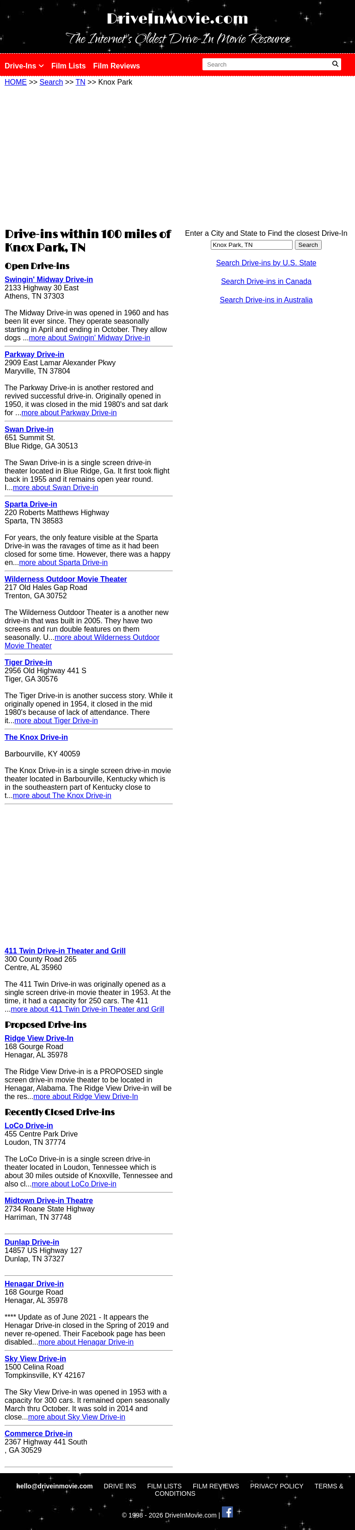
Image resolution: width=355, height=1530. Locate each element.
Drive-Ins (24, 66)
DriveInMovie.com (177, 19)
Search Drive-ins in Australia (266, 300)
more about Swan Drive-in (55, 488)
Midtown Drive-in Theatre (49, 1200)
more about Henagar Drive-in (86, 1342)
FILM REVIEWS (216, 1486)
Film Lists (68, 66)
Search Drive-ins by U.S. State (266, 263)
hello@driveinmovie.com (55, 1486)
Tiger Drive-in (28, 662)
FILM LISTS (164, 1486)
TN (81, 82)
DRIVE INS (120, 1486)
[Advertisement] (88, 156)
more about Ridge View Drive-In (85, 1096)
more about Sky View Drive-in (76, 1417)
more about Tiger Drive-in (56, 721)
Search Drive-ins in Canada (266, 281)
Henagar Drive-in (34, 1284)
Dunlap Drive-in (32, 1242)
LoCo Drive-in (29, 1126)
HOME (16, 82)
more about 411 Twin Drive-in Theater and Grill (87, 1009)
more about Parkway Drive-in (68, 413)
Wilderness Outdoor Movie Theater (66, 579)
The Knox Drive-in (36, 737)
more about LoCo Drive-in (74, 1184)
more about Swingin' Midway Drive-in (89, 338)
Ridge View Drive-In (39, 1038)
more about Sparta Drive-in (63, 562)
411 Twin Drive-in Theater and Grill (65, 951)
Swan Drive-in (29, 429)
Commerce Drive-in (39, 1434)
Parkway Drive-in (34, 354)
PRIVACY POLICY (276, 1486)
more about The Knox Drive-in (62, 795)
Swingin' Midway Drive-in (49, 279)
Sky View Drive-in (35, 1359)
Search (51, 82)
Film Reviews (116, 66)
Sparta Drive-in (31, 504)
